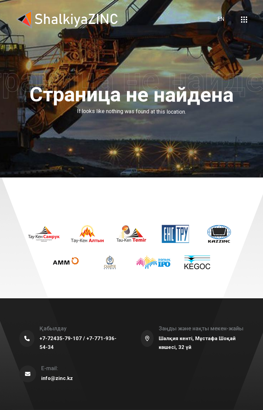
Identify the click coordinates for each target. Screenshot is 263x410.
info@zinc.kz (57, 378)
